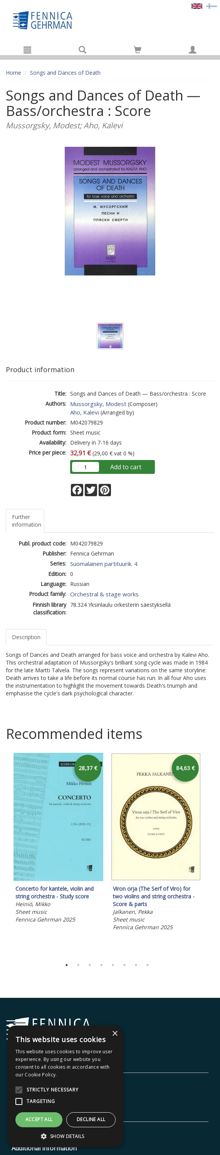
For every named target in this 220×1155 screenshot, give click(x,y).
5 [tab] (113, 965)
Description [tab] (26, 637)
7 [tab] (136, 965)
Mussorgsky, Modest (98, 404)
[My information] (193, 50)
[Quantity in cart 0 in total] (138, 51)
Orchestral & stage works (104, 594)
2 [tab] (78, 965)
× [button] (115, 1034)
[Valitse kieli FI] (211, 5)
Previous (4, 854)
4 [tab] (101, 965)
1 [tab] (67, 965)
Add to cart (125, 467)
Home (13, 72)
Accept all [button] (39, 1119)
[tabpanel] (58, 839)
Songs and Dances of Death (65, 72)
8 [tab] (147, 965)
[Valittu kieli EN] (196, 5)
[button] (65, 1136)
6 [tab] (124, 965)
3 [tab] (90, 965)
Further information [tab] (26, 520)
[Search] (82, 50)
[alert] (65, 1086)
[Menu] (27, 50)
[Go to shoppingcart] (138, 50)
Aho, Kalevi (84, 412)
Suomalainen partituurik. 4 (104, 563)
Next (210, 854)
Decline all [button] (91, 1119)
